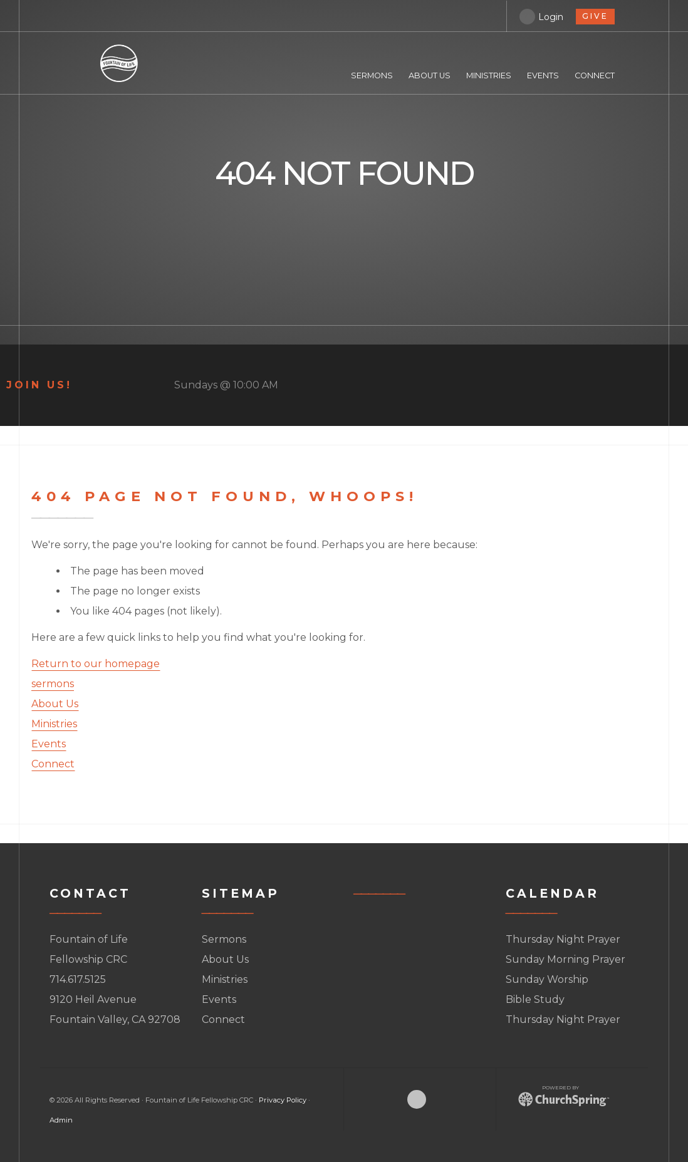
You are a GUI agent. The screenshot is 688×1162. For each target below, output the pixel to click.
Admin (61, 1120)
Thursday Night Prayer (563, 939)
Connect (53, 764)
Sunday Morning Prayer (565, 959)
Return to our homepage (95, 664)
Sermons (224, 939)
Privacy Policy (282, 1100)
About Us (54, 704)
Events (48, 744)
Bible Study (535, 999)
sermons (52, 684)
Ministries (54, 724)
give (593, 15)
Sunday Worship (547, 979)
